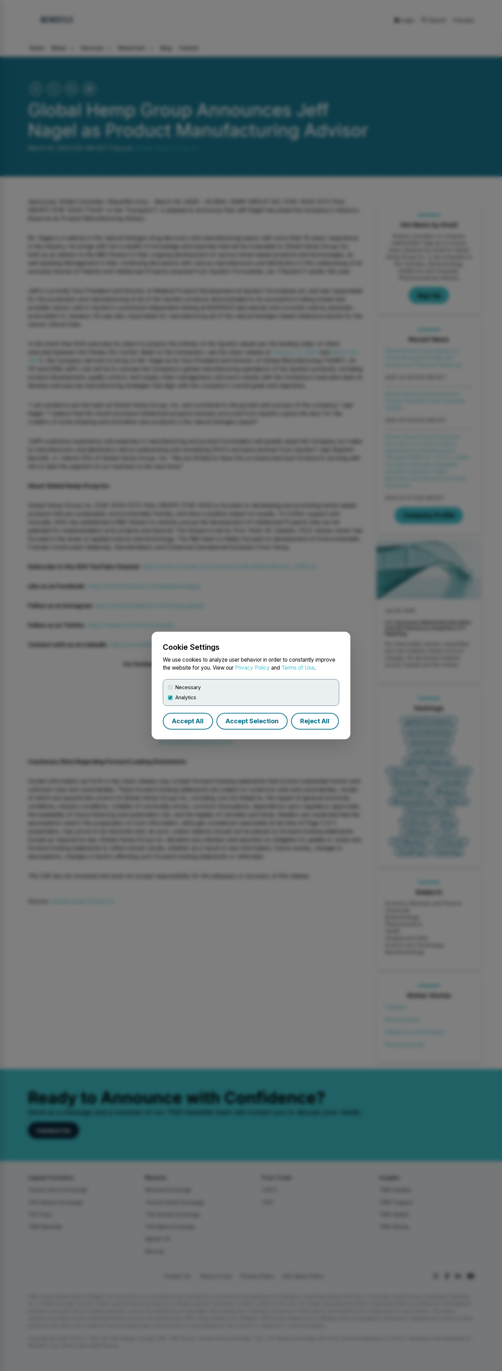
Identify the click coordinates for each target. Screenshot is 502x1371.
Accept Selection (252, 721)
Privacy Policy (252, 667)
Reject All (314, 721)
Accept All (188, 721)
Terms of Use (297, 667)
